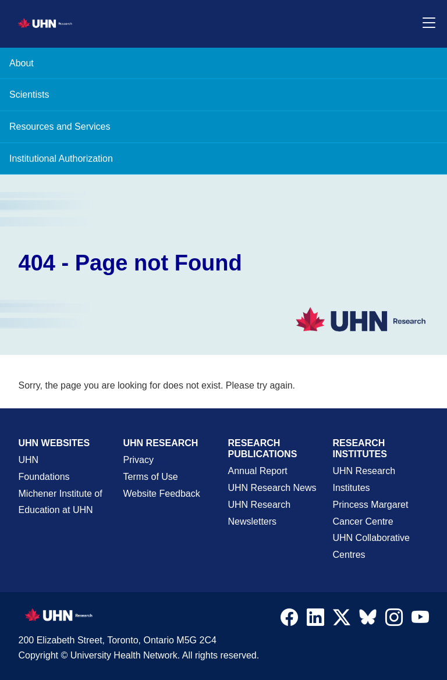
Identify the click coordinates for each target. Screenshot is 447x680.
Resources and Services (59, 126)
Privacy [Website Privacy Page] (138, 460)
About (21, 63)
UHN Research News (272, 488)
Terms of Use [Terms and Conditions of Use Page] (150, 477)
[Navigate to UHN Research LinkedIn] (315, 620)
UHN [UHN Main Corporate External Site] (29, 460)
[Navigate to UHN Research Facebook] (289, 620)
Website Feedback (161, 494)
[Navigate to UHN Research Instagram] (394, 620)
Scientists (29, 94)
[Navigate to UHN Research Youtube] (420, 620)
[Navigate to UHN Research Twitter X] (341, 620)
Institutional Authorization (61, 158)
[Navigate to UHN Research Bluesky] (368, 617)
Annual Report (258, 471)
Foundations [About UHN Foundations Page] (44, 477)
